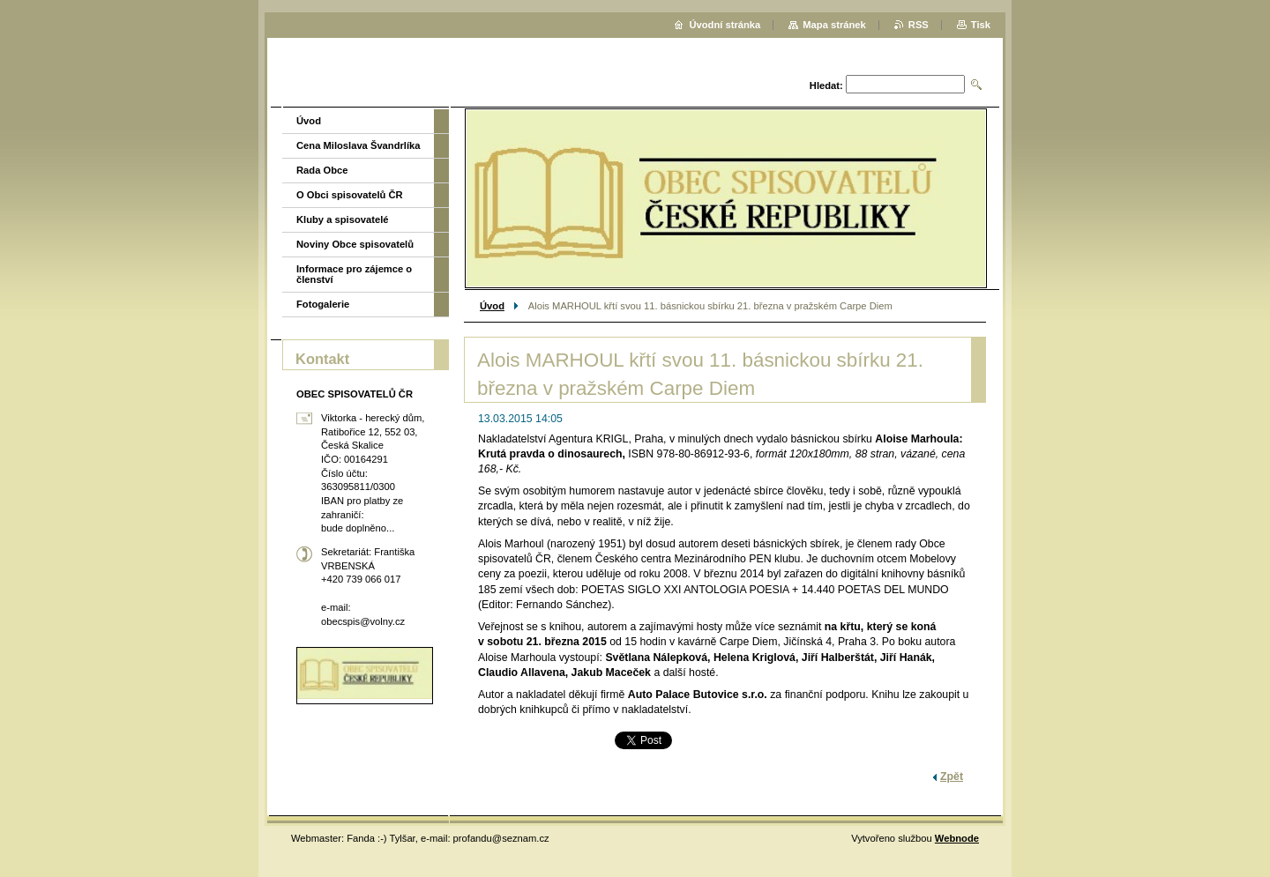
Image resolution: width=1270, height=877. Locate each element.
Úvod (492, 306)
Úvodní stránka (724, 24)
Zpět (951, 776)
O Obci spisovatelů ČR (349, 195)
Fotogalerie (322, 304)
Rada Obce (321, 170)
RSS (918, 24)
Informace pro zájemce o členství (354, 274)
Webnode (957, 838)
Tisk (980, 24)
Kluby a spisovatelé (342, 219)
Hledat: (826, 85)
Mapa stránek (834, 24)
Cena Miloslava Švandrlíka (358, 145)
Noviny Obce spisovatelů (355, 244)
